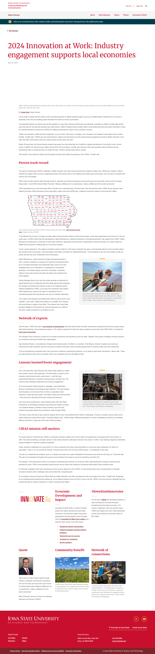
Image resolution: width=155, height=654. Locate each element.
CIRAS (103, 500)
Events (24, 638)
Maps (24, 641)
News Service (14, 15)
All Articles (13, 31)
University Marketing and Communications (17, 7)
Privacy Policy (15, 651)
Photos (126, 15)
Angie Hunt (25, 112)
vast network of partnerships (53, 326)
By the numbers (66, 542)
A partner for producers (69, 539)
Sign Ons (139, 6)
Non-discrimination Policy (31, 651)
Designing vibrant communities (71, 526)
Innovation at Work (140, 15)
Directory (11, 641)
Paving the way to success (70, 536)
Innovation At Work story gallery (73, 519)
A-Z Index (11, 638)
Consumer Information (73, 651)
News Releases (104, 15)
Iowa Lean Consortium (27, 332)
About (92, 15)
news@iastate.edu (119, 641)
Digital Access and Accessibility (52, 651)
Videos (116, 15)
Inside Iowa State (139, 628)
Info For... (129, 6)
